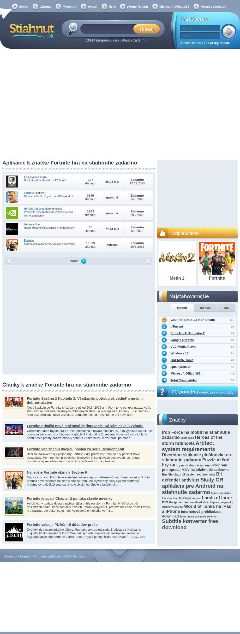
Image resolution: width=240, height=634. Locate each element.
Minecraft (70, 6)
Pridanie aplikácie (47, 556)
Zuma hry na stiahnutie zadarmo (198, 516)
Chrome (45, 6)
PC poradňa (202, 392)
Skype (23, 6)
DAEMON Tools (182, 360)
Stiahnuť (10, 556)
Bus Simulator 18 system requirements (188, 474)
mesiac (205, 308)
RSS (66, 556)
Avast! (92, 6)
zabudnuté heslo (191, 43)
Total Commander (184, 380)
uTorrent (177, 326)
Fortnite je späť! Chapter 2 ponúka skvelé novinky (69, 498)
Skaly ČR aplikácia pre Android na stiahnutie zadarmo (192, 486)
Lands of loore (217, 497)
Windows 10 (180, 353)
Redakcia (79, 556)
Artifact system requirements (188, 446)
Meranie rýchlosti (213, 6)
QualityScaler (181, 367)
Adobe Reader (137, 6)
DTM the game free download (182, 502)
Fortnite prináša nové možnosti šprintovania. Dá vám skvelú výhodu (85, 426)
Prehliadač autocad (190, 498)
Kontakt (25, 556)
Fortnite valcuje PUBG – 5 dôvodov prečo (62, 524)
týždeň (182, 308)
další (148, 261)
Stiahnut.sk (31, 30)
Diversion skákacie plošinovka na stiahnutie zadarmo (196, 457)
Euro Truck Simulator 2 (188, 333)
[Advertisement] (51, 104)
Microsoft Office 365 (174, 6)
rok (226, 308)
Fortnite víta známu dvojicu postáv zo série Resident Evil (75, 449)
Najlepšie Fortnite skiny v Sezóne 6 (57, 472)
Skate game (187, 438)
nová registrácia (218, 43)
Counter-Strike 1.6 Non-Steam (193, 320)
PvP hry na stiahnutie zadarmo (191, 465)
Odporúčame (185, 233)
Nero (112, 6)
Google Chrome (182, 340)
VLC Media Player (184, 346)
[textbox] (108, 28)
